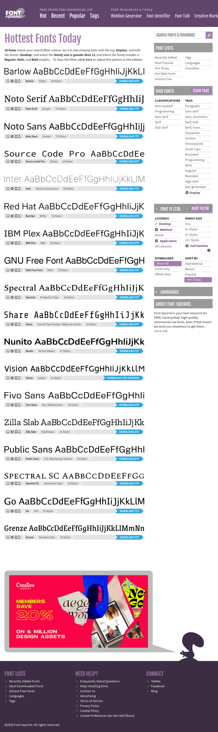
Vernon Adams (46, 351)
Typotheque (47, 432)
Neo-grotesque (195, 187)
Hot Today (162, 68)
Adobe (53, 161)
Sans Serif (161, 117)
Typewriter (192, 133)
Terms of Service (91, 701)
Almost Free (163, 79)
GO (36, 511)
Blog (154, 691)
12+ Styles (192, 240)
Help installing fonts (94, 686)
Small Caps (193, 149)
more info (161, 331)
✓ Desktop (163, 224)
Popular (77, 16)
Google (46, 109)
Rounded (191, 155)
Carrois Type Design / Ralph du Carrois (59, 324)
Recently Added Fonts (24, 681)
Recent (58, 16)
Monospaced (164, 106)
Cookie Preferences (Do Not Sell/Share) (107, 716)
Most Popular (164, 63)
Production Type (49, 297)
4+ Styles (191, 229)
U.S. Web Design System (58, 459)
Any (188, 224)
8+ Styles (191, 235)
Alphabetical (194, 264)
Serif (158, 122)
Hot (43, 16)
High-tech (192, 181)
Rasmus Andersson (47, 188)
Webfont (163, 230)
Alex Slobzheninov (52, 405)
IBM (43, 243)
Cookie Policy (89, 711)
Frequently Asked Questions (100, 681)
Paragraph (192, 106)
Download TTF (129, 109)
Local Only (162, 269)
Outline (190, 138)
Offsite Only (163, 274)
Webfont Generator (126, 16)
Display (192, 192)
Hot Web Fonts (165, 74)
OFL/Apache (163, 246)
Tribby (42, 81)
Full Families (196, 246)
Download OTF (129, 81)
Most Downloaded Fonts (26, 686)
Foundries (192, 68)
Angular (190, 171)
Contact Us (87, 691)
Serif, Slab (192, 122)
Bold (188, 165)
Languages (192, 63)
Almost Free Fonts (22, 691)
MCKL (43, 216)
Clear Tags (201, 90)
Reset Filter (200, 208)
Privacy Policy (89, 706)
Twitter (156, 681)
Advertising (88, 696)
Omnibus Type (47, 537)
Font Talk (182, 16)
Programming (164, 111)
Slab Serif (161, 128)
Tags (94, 16)
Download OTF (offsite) (123, 378)
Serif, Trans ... (194, 128)
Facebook (158, 686)
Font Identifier (158, 16)
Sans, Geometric (196, 117)
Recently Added (166, 58)
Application (166, 241)
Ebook (159, 235)
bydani (41, 378)
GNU (50, 270)
